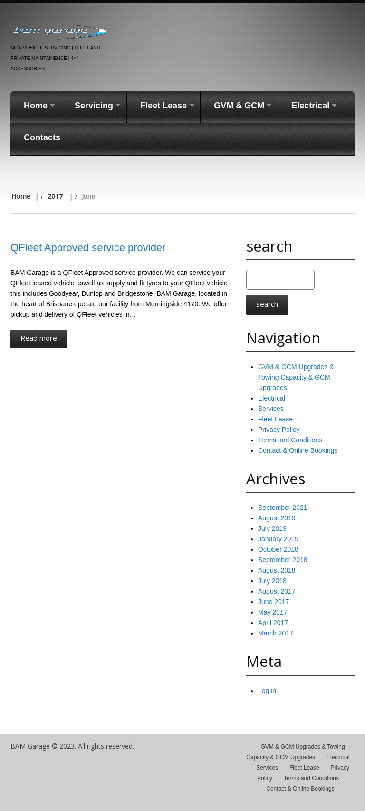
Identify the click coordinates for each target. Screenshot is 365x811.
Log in (267, 690)
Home (32, 106)
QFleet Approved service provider (88, 248)
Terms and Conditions (290, 440)
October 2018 (278, 549)
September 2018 (282, 560)
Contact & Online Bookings (297, 450)
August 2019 (277, 518)
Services (271, 408)
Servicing (90, 106)
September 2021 (282, 507)
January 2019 (278, 539)
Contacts (42, 137)
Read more (38, 337)
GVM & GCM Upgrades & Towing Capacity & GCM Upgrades (296, 377)
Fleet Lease (160, 106)
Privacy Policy (278, 429)
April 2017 (273, 622)
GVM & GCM (236, 106)
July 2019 (272, 528)
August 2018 (277, 570)
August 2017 (277, 591)
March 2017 (275, 633)
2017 (55, 196)
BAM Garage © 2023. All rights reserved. (72, 746)
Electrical (307, 106)
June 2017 (273, 602)
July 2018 (272, 581)
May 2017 (272, 612)
